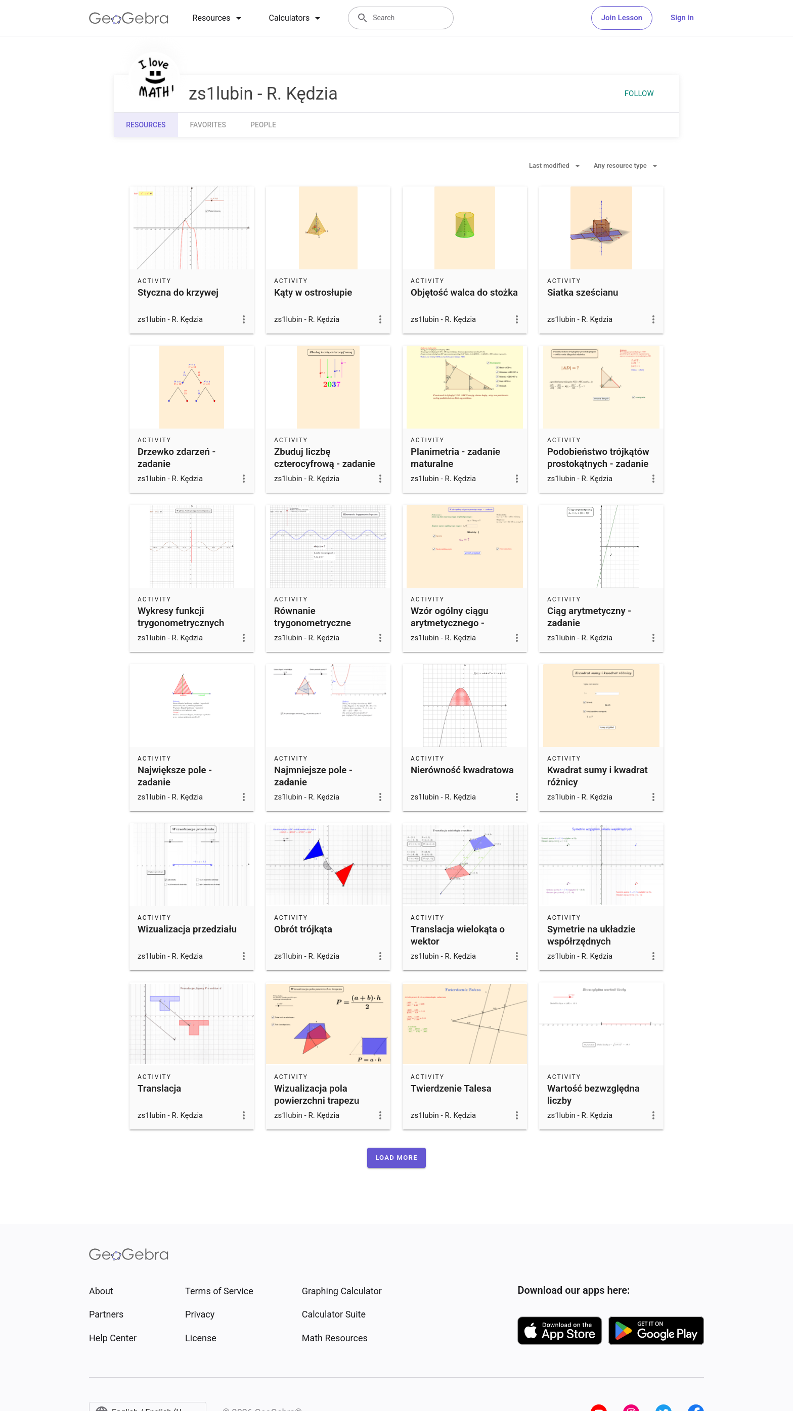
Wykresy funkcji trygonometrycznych (181, 617)
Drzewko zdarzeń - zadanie (176, 457)
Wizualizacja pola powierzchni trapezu (316, 1094)
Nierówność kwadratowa (462, 770)
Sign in (682, 17)
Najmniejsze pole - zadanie (313, 776)
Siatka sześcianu (583, 292)
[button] (396, 1158)
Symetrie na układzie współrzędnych (591, 935)
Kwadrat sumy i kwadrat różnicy (597, 776)
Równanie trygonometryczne (312, 617)
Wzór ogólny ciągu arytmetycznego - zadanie (450, 623)
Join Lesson (621, 17)
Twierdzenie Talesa (451, 1088)
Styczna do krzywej (178, 292)
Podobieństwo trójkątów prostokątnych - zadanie (598, 457)
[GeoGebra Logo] (128, 18)
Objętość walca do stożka (464, 292)
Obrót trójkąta (303, 929)
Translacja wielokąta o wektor (458, 935)
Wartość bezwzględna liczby (593, 1094)
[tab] (219, 18)
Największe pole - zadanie (175, 776)
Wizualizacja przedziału (187, 929)
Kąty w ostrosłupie (313, 292)
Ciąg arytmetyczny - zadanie (589, 617)
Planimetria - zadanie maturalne (455, 457)
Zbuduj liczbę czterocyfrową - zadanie (324, 457)
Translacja (159, 1088)
